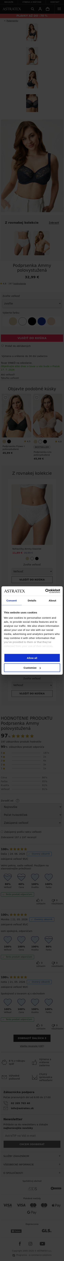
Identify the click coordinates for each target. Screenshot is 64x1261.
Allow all (32, 657)
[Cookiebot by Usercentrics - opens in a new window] (45, 591)
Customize (32, 667)
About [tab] (52, 600)
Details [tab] (32, 600)
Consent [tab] (11, 600)
